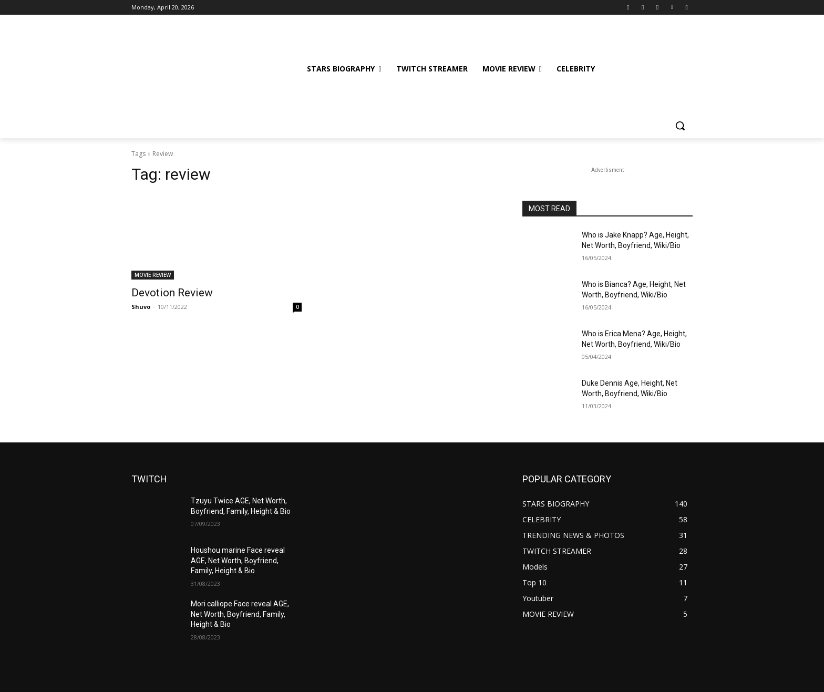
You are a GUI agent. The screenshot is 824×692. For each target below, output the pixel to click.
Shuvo (140, 307)
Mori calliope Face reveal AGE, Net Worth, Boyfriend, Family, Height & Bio (240, 614)
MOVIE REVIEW (153, 274)
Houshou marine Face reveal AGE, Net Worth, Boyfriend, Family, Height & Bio (238, 560)
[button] (680, 125)
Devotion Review (172, 292)
